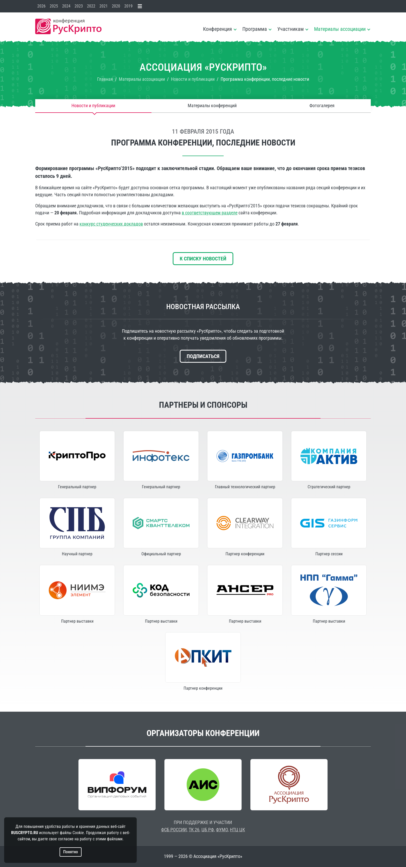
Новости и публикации (93, 105)
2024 (66, 6)
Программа (254, 29)
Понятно (70, 851)
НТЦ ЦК (237, 829)
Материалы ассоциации (340, 29)
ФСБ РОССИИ (174, 829)
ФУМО (222, 829)
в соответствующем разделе (209, 212)
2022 (91, 6)
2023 (79, 6)
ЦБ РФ (207, 829)
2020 (116, 6)
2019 (128, 6)
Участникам (290, 29)
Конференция (217, 29)
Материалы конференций (212, 105)
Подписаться (203, 356)
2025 (54, 6)
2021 (103, 6)
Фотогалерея (322, 105)
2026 (41, 6)
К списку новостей (203, 259)
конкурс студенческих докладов (111, 224)
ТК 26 (194, 829)
